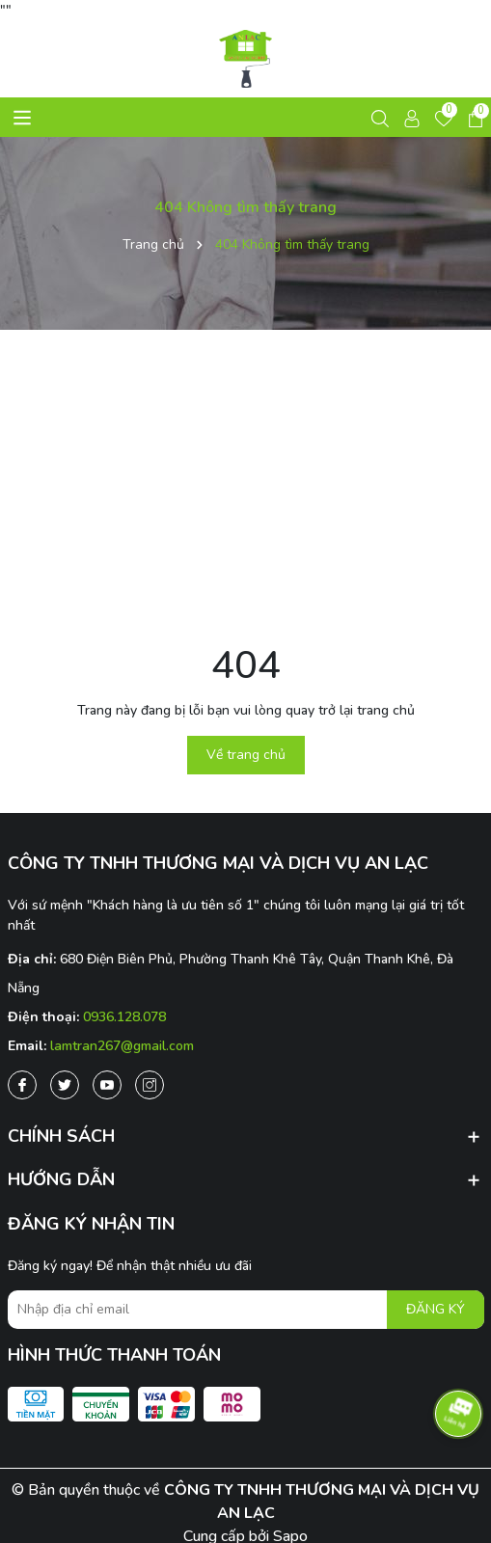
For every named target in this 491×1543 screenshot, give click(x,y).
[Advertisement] (245, 484)
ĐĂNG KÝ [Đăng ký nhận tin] (435, 1309)
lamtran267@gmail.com (122, 1046)
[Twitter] (64, 1084)
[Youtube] (107, 1084)
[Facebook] (22, 1084)
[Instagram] (149, 1084)
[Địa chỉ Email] (246, 1309)
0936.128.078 (124, 1017)
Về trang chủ (246, 754)
